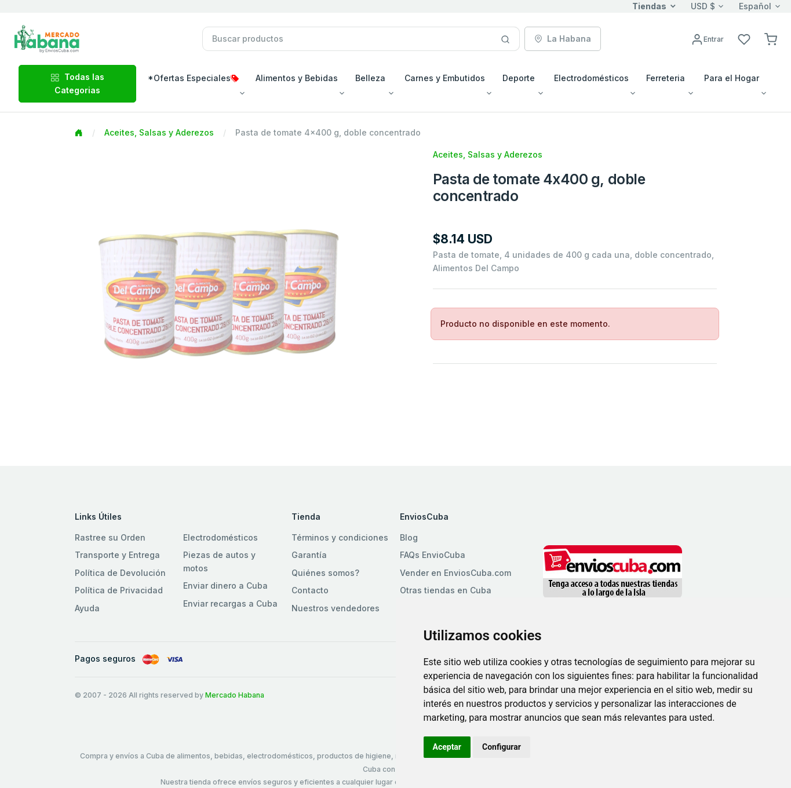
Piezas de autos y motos (219, 561)
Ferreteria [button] (665, 78)
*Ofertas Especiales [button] (193, 78)
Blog (409, 537)
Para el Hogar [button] (731, 78)
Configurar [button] (501, 746)
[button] (770, 38)
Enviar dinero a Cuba (225, 585)
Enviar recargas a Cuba (230, 603)
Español (755, 6)
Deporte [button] (518, 78)
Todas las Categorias (77, 83)
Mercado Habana (234, 695)
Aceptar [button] (447, 746)
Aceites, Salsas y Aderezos (159, 132)
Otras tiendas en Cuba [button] (445, 590)
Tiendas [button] (649, 6)
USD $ (703, 6)
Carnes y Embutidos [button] (444, 78)
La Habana (562, 38)
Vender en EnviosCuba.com (455, 573)
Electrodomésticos (220, 537)
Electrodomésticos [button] (591, 78)
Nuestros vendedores (335, 608)
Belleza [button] (370, 78)
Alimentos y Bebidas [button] (297, 78)
